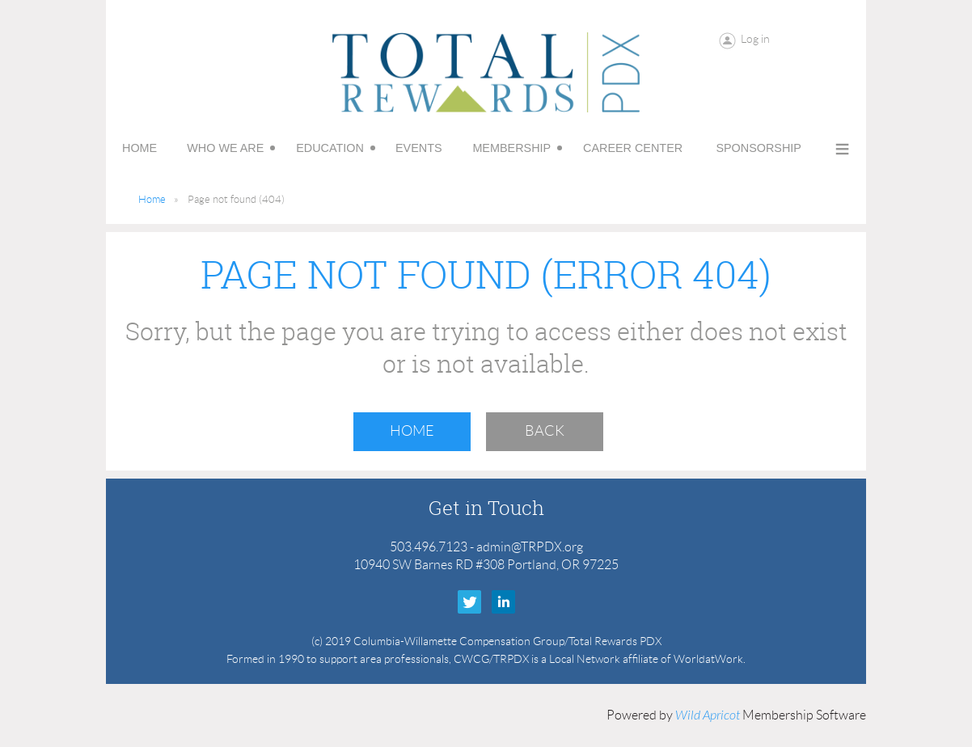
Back (544, 431)
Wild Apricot (707, 715)
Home (152, 199)
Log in (755, 38)
